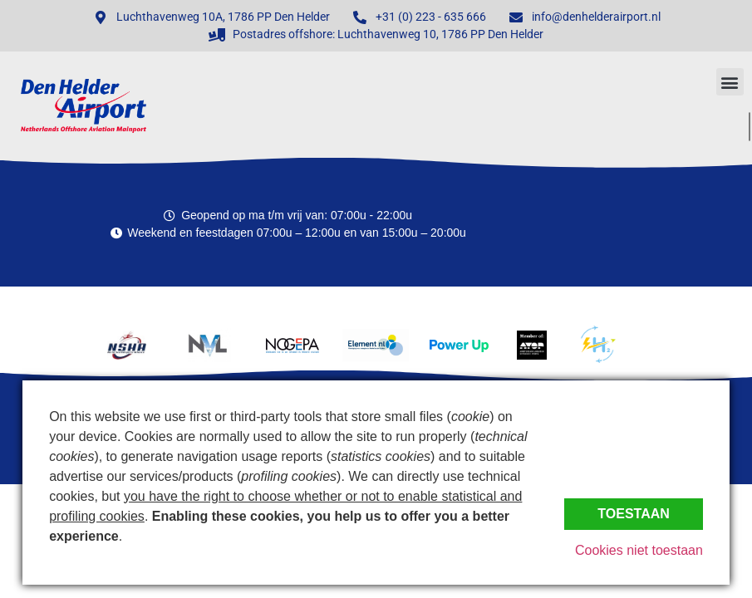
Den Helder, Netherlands (663, 224)
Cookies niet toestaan (639, 550)
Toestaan (633, 514)
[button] (730, 82)
